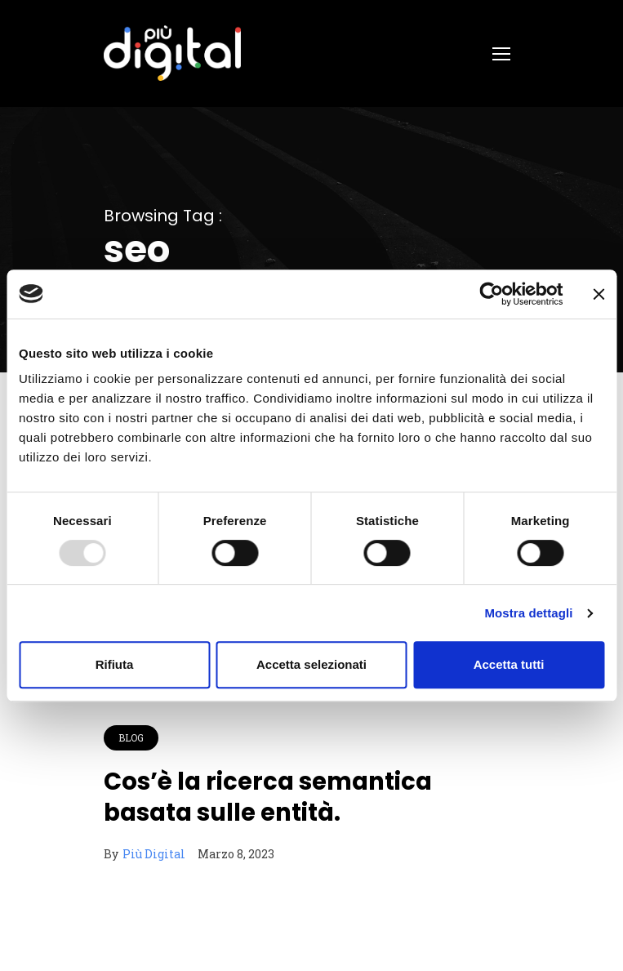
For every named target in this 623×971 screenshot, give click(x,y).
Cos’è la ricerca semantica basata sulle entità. (268, 797)
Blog (131, 737)
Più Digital (153, 854)
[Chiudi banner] (598, 294)
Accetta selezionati (311, 664)
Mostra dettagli (528, 613)
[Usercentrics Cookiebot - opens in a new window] (491, 294)
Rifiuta (115, 664)
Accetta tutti (509, 664)
